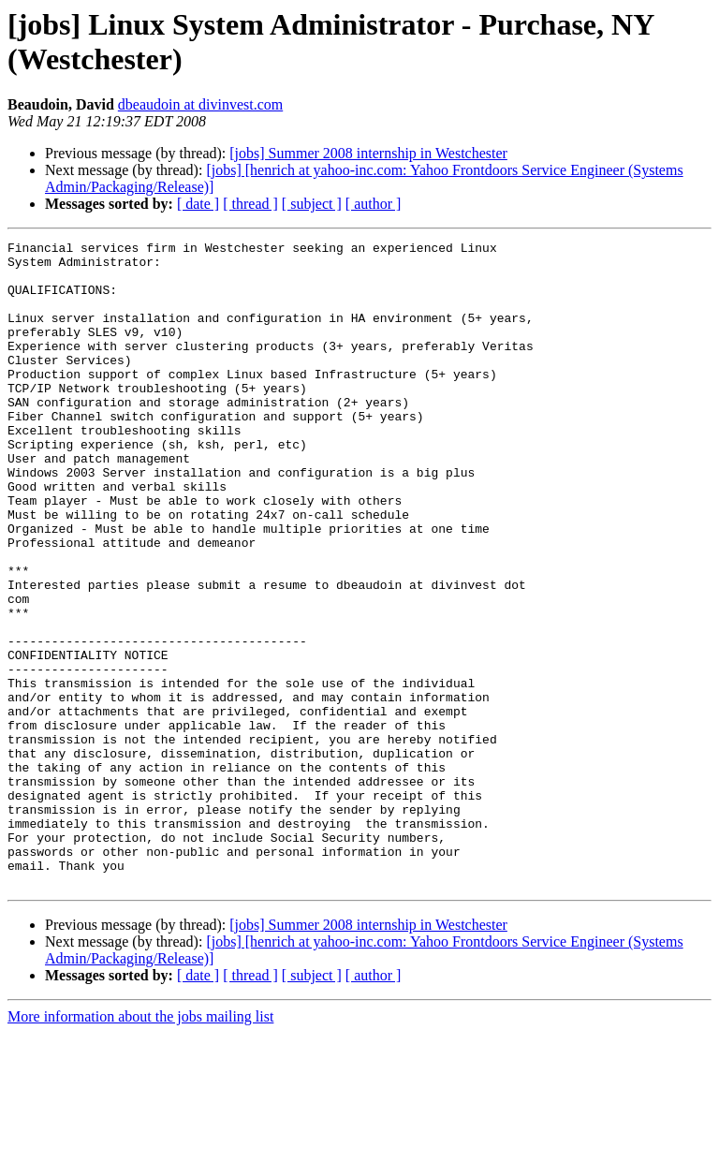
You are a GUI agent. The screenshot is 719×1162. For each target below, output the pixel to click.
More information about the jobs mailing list (140, 1146)
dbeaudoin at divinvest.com (200, 104)
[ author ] (373, 204)
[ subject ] (312, 204)
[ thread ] (250, 204)
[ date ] (198, 204)
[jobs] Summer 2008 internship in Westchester (368, 153)
